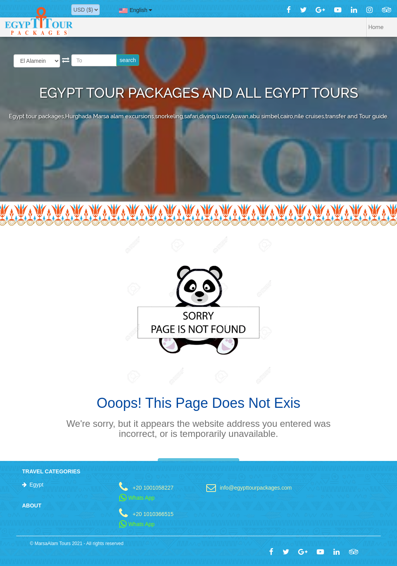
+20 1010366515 (153, 514)
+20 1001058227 (153, 487)
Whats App (137, 498)
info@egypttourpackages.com (251, 487)
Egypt (36, 484)
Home (375, 27)
